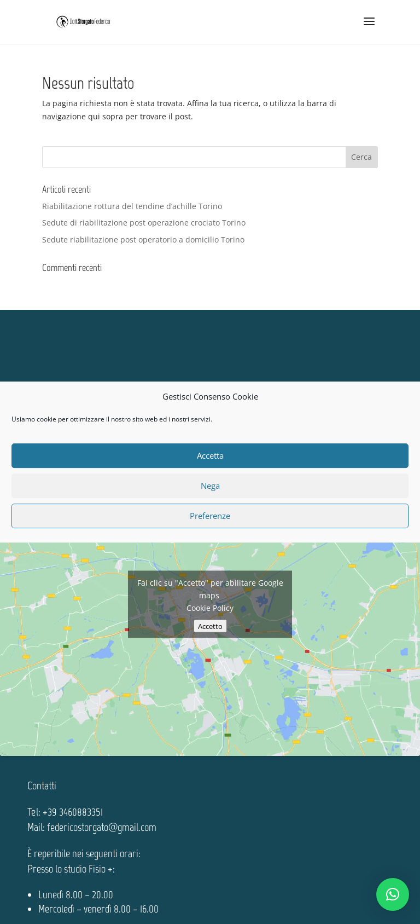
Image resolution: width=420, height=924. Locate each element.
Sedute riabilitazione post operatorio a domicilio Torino (143, 239)
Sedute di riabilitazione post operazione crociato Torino (144, 222)
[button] (392, 894)
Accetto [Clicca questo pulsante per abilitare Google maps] (210, 626)
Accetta (210, 455)
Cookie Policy (210, 608)
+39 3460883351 (73, 811)
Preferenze (210, 515)
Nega (210, 485)
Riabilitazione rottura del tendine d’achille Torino (132, 206)
